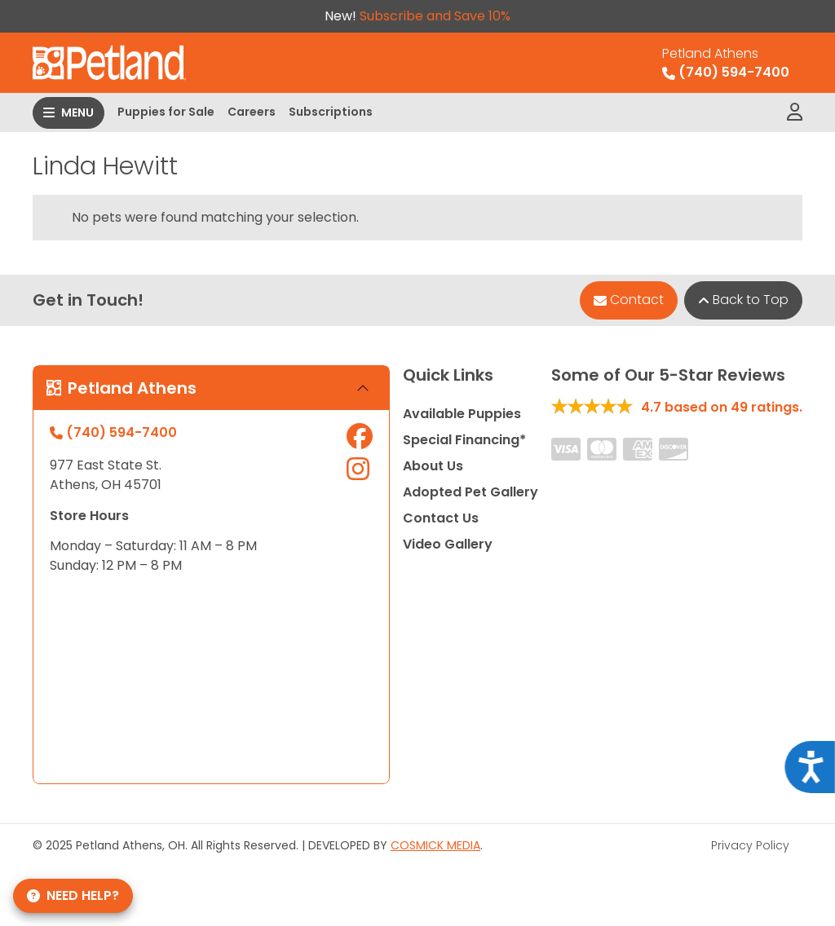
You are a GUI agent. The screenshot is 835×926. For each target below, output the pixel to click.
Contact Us (441, 518)
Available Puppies (462, 413)
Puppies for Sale (165, 112)
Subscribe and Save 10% (435, 16)
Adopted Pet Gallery (470, 492)
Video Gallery (448, 544)
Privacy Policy (750, 845)
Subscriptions (331, 112)
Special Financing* (464, 439)
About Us (433, 465)
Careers (252, 112)
